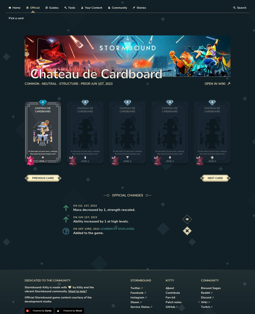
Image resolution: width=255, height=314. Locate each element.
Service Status (141, 307)
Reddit (207, 293)
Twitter (136, 288)
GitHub (172, 307)
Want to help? (77, 291)
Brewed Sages (211, 288)
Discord (207, 298)
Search (239, 8)
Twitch (207, 307)
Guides (52, 8)
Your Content (91, 8)
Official (33, 8)
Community (117, 8)
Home (14, 8)
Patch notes (174, 302)
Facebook (138, 293)
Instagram (138, 298)
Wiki (205, 302)
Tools (69, 8)
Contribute (173, 293)
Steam (136, 302)
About (170, 288)
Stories (139, 8)
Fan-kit (170, 298)
